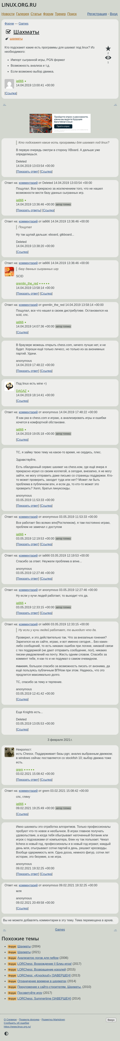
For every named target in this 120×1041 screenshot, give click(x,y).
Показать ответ (27, 171)
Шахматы (26, 31)
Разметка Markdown (53, 1019)
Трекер (60, 14)
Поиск (72, 14)
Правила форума (29, 1019)
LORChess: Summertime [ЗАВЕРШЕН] (44, 998)
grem (19, 769)
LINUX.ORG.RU (19, 5)
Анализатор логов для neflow (38, 957)
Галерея (22, 14)
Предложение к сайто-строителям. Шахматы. (49, 986)
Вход (114, 14)
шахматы (16, 38)
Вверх (111, 1019)
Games (24, 23)
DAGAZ (21, 391)
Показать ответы (28, 210)
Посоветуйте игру (29, 992)
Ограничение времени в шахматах (41, 981)
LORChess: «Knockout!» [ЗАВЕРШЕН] (44, 975)
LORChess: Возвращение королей (41, 969)
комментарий (28, 182)
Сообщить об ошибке (16, 1023)
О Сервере (10, 1019)
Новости (8, 14)
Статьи (36, 14)
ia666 (19, 81)
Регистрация (97, 14)
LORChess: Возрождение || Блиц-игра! (44, 963)
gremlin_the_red (27, 283)
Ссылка (10, 93)
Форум (48, 14)
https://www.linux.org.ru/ (17, 1026)
